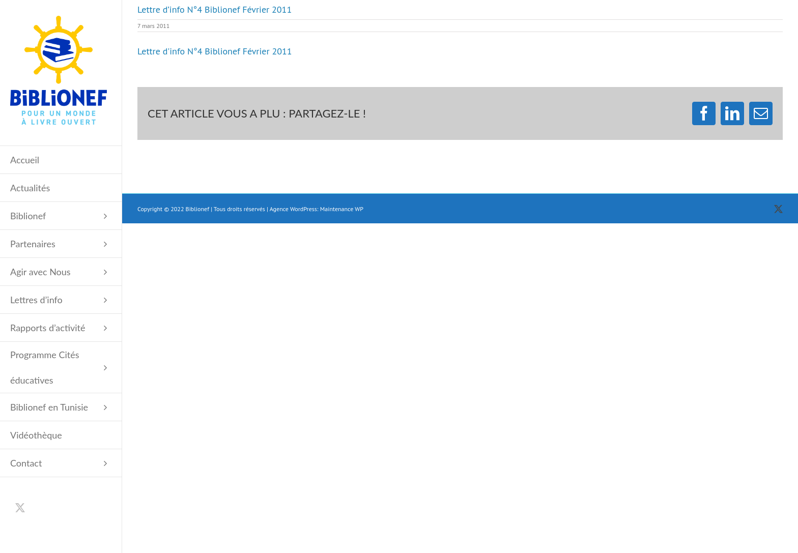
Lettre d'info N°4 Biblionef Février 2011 (214, 51)
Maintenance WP (341, 209)
